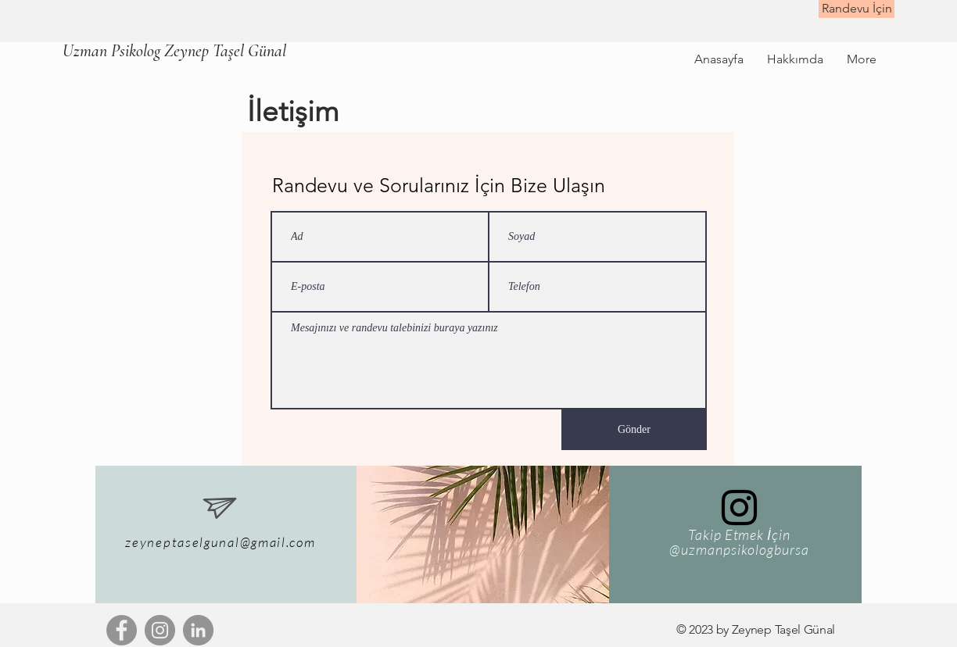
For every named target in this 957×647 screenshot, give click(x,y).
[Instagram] (160, 630)
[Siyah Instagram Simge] (739, 507)
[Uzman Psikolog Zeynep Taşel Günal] (174, 51)
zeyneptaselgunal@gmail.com (220, 542)
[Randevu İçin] (856, 9)
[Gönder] (634, 429)
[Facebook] (121, 630)
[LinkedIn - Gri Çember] (198, 630)
